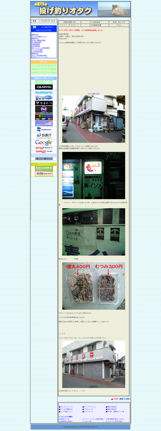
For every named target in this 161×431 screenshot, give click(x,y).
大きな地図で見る (94, 94)
